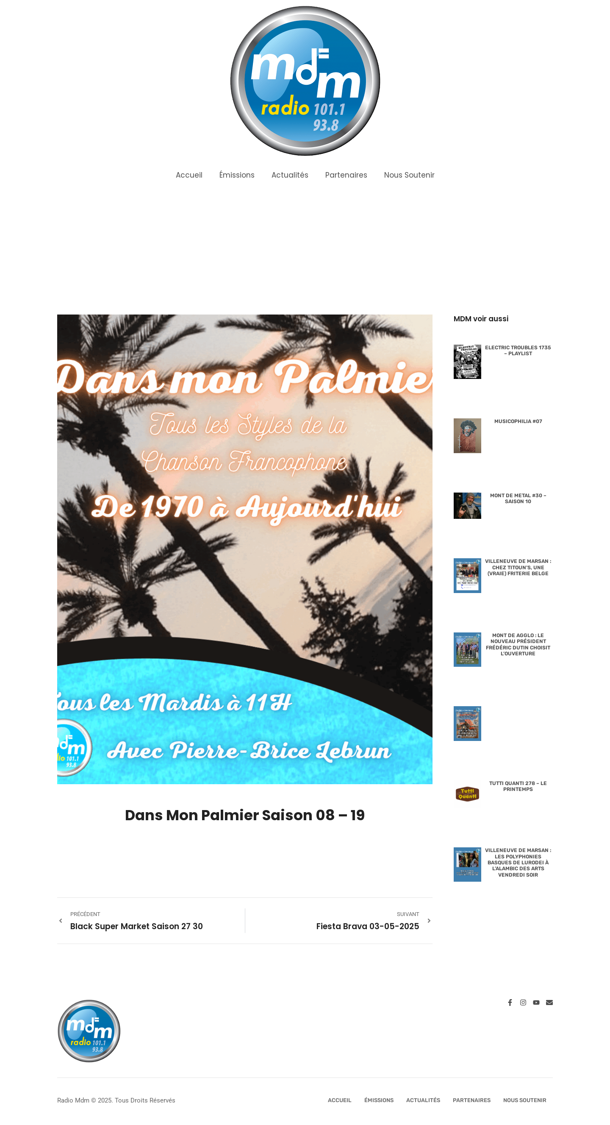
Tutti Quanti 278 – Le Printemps (518, 786)
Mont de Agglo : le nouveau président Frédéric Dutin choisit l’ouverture (518, 644)
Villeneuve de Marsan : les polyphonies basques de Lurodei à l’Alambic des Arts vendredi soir (518, 862)
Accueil (189, 175)
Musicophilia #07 (518, 421)
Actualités (290, 175)
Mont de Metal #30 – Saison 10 (518, 498)
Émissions (237, 175)
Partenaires (346, 175)
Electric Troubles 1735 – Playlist (518, 350)
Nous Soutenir (409, 175)
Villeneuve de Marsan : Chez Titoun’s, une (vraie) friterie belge (518, 567)
